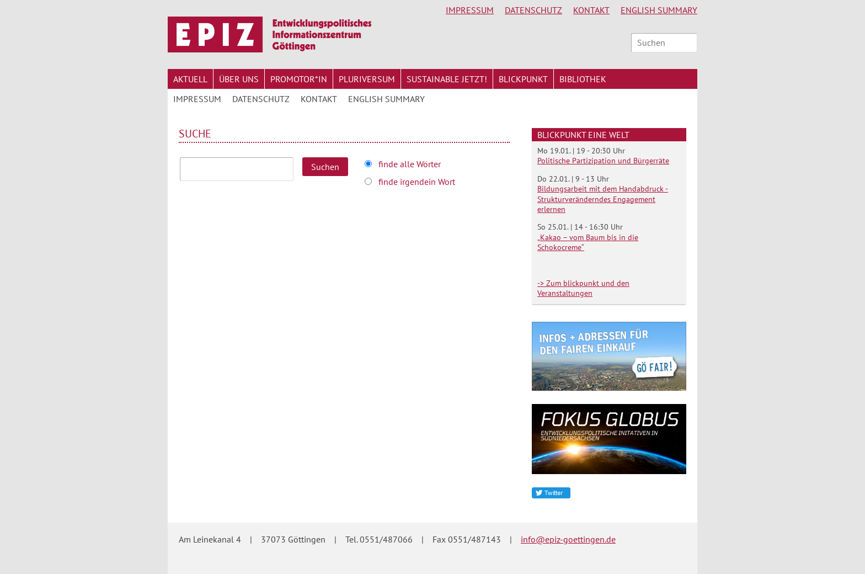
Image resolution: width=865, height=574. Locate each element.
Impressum (470, 9)
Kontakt (591, 9)
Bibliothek (582, 78)
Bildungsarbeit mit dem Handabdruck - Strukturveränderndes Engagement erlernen (602, 199)
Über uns (239, 78)
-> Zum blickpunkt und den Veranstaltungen (583, 288)
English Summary (659, 9)
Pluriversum (367, 78)
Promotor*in (298, 78)
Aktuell (190, 78)
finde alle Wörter (409, 163)
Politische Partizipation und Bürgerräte (603, 161)
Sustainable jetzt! (447, 78)
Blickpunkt (523, 78)
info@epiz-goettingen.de (568, 539)
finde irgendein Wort (416, 181)
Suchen (325, 166)
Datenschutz (533, 9)
